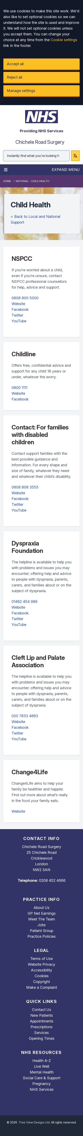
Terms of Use (41, 958)
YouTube (19, 321)
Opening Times (41, 1038)
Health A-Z (41, 1060)
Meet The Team (41, 919)
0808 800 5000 (25, 298)
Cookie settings (64, 40)
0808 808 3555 (25, 487)
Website (18, 304)
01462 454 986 (24, 601)
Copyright (41, 981)
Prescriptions (41, 1027)
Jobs (41, 925)
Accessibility (41, 970)
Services (41, 1032)
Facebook (20, 309)
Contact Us (41, 1009)
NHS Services (42, 1089)
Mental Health (42, 1072)
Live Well (41, 1066)
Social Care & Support (41, 1078)
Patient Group (41, 930)
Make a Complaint (41, 987)
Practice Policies (41, 936)
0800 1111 (19, 387)
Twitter (17, 315)
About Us (41, 907)
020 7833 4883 (25, 716)
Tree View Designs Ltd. (34, 1122)
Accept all (15, 64)
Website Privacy (41, 964)
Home (7, 181)
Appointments (41, 1021)
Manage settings (21, 90)
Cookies (42, 976)
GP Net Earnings (42, 913)
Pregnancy (41, 1083)
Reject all (14, 77)
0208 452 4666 (52, 880)
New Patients (41, 1015)
